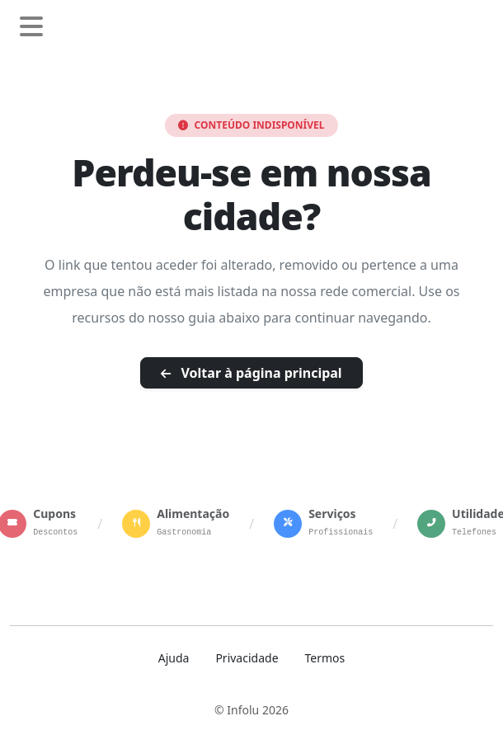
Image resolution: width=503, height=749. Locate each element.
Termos (325, 658)
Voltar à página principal (251, 373)
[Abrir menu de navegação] (31, 27)
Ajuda (174, 658)
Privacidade (246, 658)
